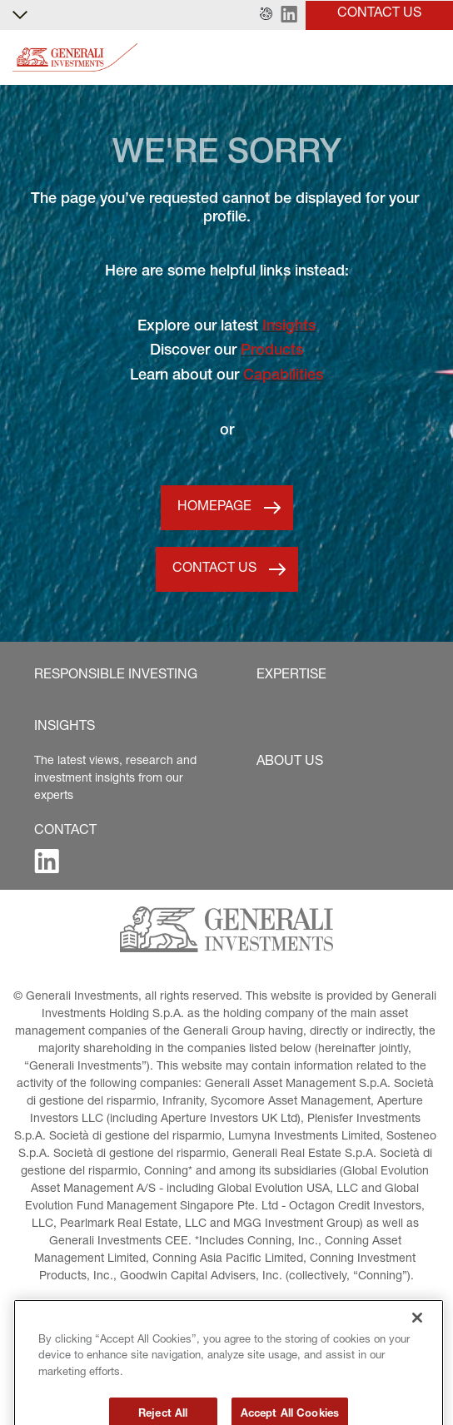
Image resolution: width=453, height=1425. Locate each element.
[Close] (417, 1347)
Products (272, 351)
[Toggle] (430, 57)
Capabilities (283, 376)
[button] (266, 15)
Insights (289, 327)
